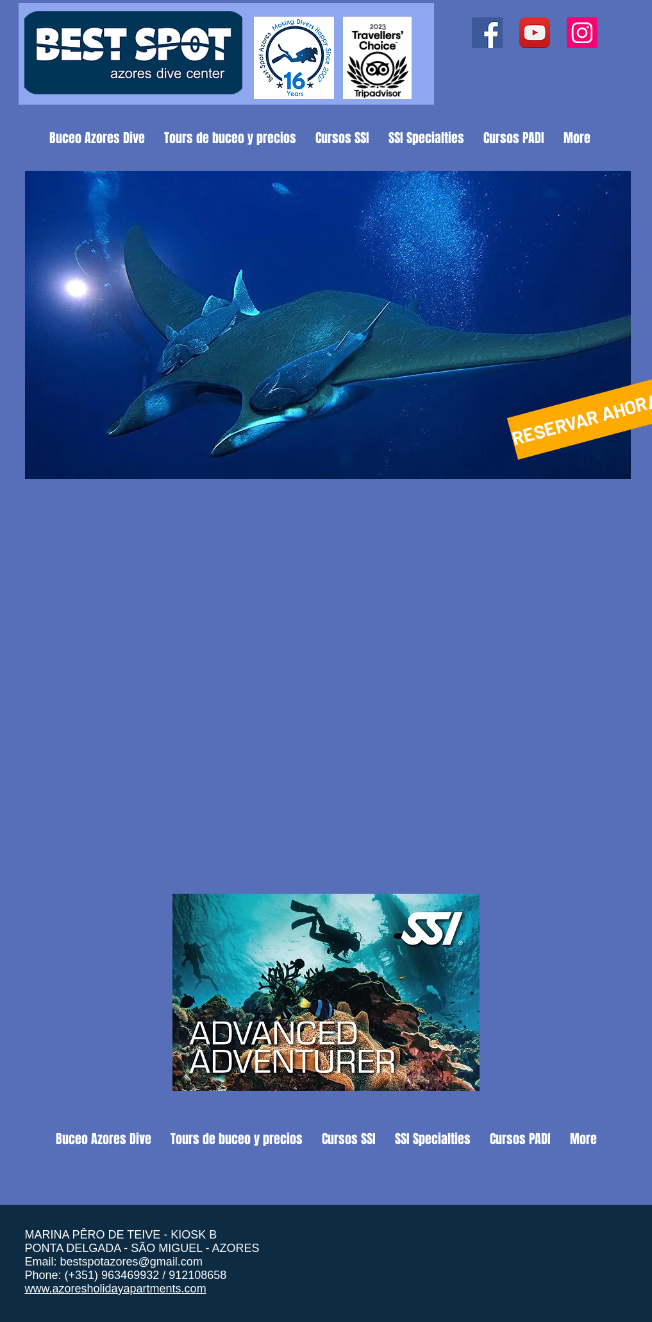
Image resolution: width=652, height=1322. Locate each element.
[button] (328, 325)
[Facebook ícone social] (487, 32)
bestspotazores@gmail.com (131, 1261)
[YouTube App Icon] (534, 32)
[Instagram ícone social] (582, 32)
